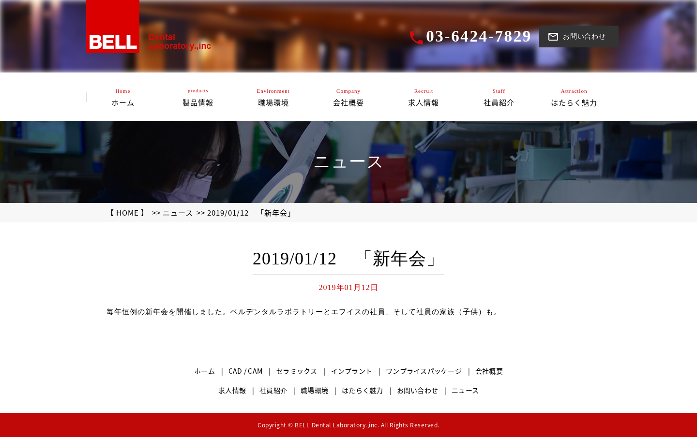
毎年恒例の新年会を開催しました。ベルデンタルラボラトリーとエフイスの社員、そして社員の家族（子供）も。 (303, 312)
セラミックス (297, 371)
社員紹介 (273, 390)
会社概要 (489, 371)
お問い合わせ (418, 390)
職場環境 (314, 390)
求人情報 (232, 390)
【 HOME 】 (127, 212)
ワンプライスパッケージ (424, 371)
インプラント (352, 371)
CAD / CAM (245, 371)
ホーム (204, 371)
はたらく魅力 (362, 390)
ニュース (178, 212)
